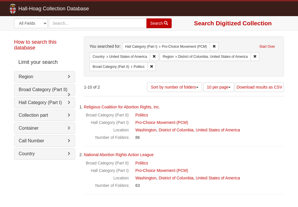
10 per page (219, 87)
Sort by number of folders (174, 87)
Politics (142, 115)
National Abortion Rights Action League (119, 154)
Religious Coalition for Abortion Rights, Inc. (122, 107)
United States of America (218, 130)
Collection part (33, 115)
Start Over (267, 47)
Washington (146, 130)
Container (28, 128)
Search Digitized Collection (233, 23)
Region (26, 76)
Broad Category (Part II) (43, 89)
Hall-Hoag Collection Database (35, 9)
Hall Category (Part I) (40, 102)
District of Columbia (176, 130)
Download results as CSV (259, 87)
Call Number (31, 140)
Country (27, 153)
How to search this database (35, 45)
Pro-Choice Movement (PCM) (162, 122)
